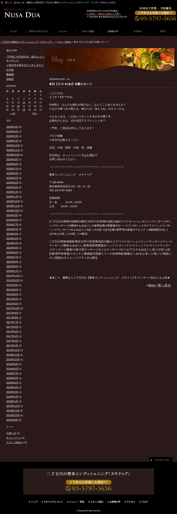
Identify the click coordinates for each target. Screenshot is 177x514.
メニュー (63, 31)
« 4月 (12, 113)
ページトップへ (162, 460)
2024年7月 (12, 224)
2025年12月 (13, 145)
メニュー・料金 (76, 502)
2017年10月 (13, 308)
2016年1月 (12, 401)
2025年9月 (12, 159)
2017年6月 (12, 326)
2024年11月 (13, 205)
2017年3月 (12, 340)
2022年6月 (12, 261)
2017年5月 (12, 331)
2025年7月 (12, 168)
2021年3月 (12, 303)
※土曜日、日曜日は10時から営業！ (104, 14)
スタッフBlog (64, 42)
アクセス (137, 31)
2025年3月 (12, 187)
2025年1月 (12, 196)
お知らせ (11, 433)
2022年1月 (12, 271)
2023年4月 (12, 252)
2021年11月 (13, 275)
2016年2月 (12, 396)
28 (24, 110)
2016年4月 (12, 387)
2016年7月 (12, 373)
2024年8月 (12, 219)
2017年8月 (12, 317)
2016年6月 (12, 378)
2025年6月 (12, 173)
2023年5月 (12, 247)
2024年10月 (13, 210)
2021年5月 (12, 299)
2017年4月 (12, 336)
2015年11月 (13, 410)
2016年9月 (12, 364)
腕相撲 (10, 74)
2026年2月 (12, 136)
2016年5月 (12, 382)
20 (18, 106)
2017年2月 (12, 345)
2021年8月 (12, 289)
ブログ (162, 31)
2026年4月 (12, 126)
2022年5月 (12, 266)
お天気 (10, 69)
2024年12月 (13, 201)
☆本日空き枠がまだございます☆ (25, 65)
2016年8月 (12, 368)
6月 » (35, 113)
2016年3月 (12, 392)
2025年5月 (12, 178)
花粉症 (10, 79)
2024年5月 (12, 233)
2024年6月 (12, 229)
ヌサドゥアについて (38, 31)
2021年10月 (13, 280)
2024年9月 (12, 215)
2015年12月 (13, 406)
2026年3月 (12, 131)
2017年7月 (12, 322)
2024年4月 (12, 238)
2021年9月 (12, 285)
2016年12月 (13, 350)
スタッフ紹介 (88, 31)
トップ (13, 31)
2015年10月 (13, 415)
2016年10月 (13, 359)
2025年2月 (12, 192)
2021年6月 (12, 294)
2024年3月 (12, 243)
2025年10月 (13, 154)
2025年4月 (12, 182)
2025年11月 (13, 150)
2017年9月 (12, 312)
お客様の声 (112, 31)
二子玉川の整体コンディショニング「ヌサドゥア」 (27, 42)
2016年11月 (13, 354)
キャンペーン (13, 437)
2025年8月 (12, 164)
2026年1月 (12, 140)
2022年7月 (12, 257)
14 (24, 102)
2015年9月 (12, 419)
